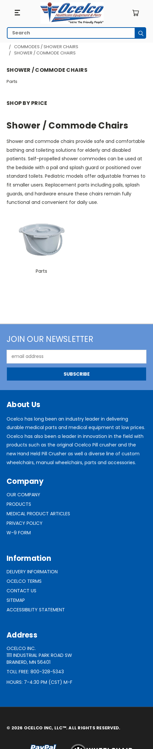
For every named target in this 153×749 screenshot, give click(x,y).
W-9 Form (19, 532)
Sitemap (16, 600)
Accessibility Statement (36, 609)
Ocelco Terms (24, 581)
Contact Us (21, 590)
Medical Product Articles (38, 513)
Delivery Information (32, 571)
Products (19, 504)
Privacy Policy (25, 523)
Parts (12, 81)
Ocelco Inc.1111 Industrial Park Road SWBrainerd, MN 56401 (39, 655)
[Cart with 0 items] (135, 13)
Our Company (23, 494)
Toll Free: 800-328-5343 (35, 671)
